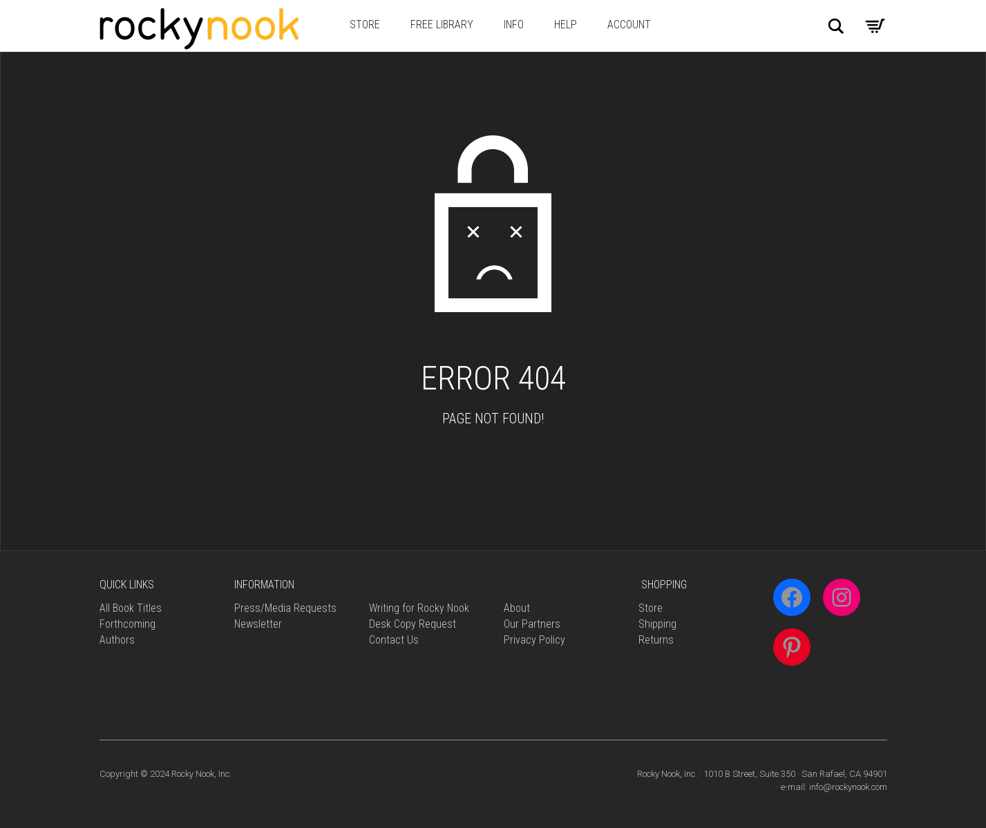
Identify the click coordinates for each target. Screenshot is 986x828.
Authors (117, 639)
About (517, 608)
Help (565, 24)
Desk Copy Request (412, 623)
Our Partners (532, 623)
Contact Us (394, 639)
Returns (656, 639)
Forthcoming (127, 623)
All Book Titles (130, 608)
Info (514, 24)
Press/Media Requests (285, 608)
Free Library (441, 24)
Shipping (657, 623)
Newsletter (258, 623)
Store (365, 24)
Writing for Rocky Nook (419, 608)
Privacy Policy (534, 639)
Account (629, 24)
